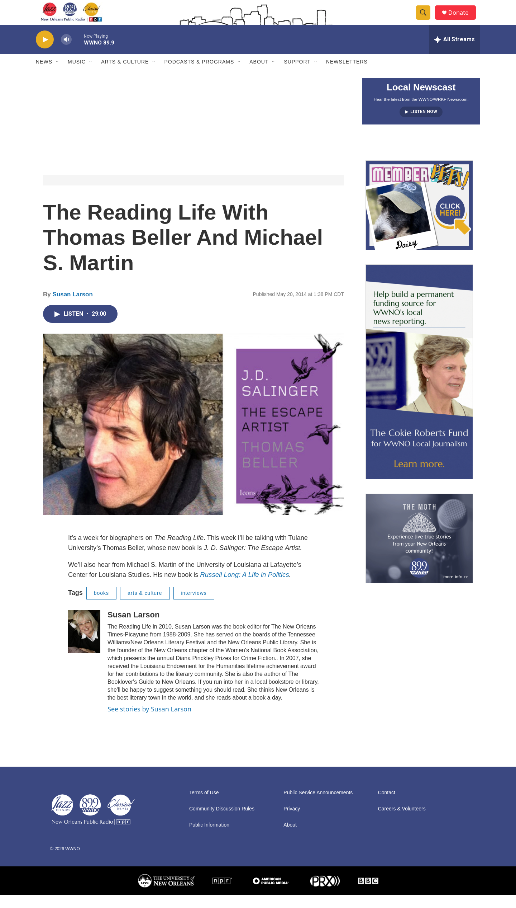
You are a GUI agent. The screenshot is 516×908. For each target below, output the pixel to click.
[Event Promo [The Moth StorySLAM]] (419, 551)
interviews (194, 605)
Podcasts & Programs (199, 74)
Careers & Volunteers (402, 821)
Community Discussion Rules (221, 821)
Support (297, 74)
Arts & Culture (125, 74)
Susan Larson (72, 307)
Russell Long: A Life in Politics (244, 587)
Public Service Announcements (318, 805)
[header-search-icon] (426, 19)
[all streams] (454, 52)
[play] (45, 52)
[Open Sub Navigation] (58, 74)
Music (77, 74)
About (258, 74)
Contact (386, 805)
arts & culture (145, 605)
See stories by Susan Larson (149, 721)
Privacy (291, 821)
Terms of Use (204, 805)
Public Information (209, 838)
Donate (462, 19)
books (101, 605)
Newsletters (347, 74)
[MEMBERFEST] (419, 217)
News (44, 74)
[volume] (66, 52)
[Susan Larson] (84, 644)
